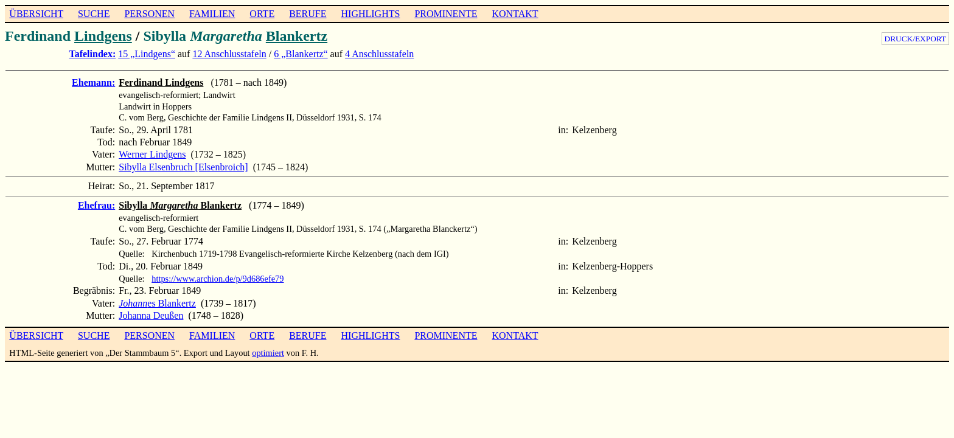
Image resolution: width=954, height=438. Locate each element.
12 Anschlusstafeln (229, 54)
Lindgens (103, 36)
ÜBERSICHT (36, 14)
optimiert (268, 353)
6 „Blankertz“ (300, 54)
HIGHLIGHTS (370, 14)
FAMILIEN (212, 14)
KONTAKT (515, 14)
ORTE (261, 14)
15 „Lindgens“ (146, 54)
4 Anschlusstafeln (379, 54)
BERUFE (307, 14)
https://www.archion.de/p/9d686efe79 (217, 278)
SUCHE (94, 14)
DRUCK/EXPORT (915, 38)
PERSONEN (149, 14)
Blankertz (296, 36)
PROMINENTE (445, 14)
